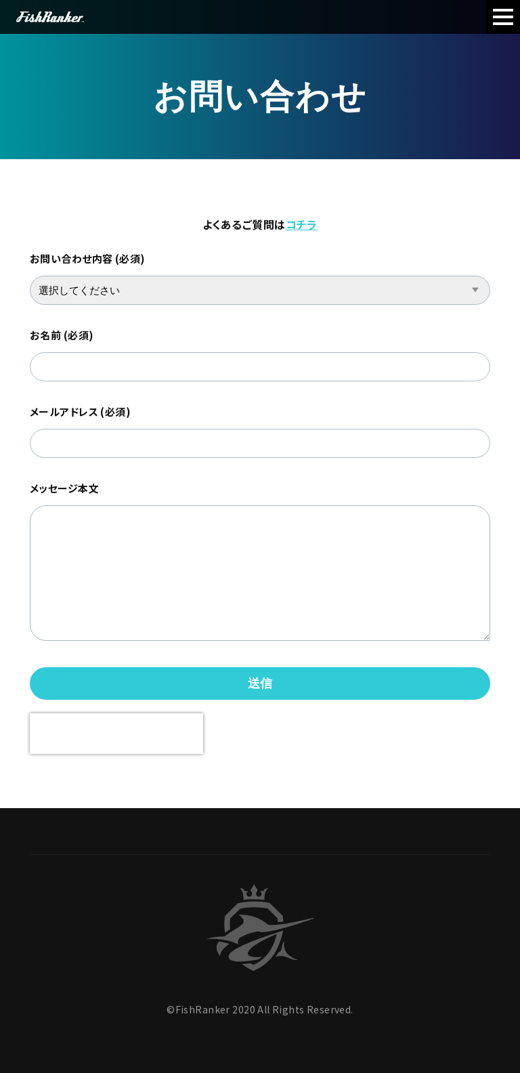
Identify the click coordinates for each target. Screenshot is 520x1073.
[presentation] (116, 733)
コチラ (302, 224)
